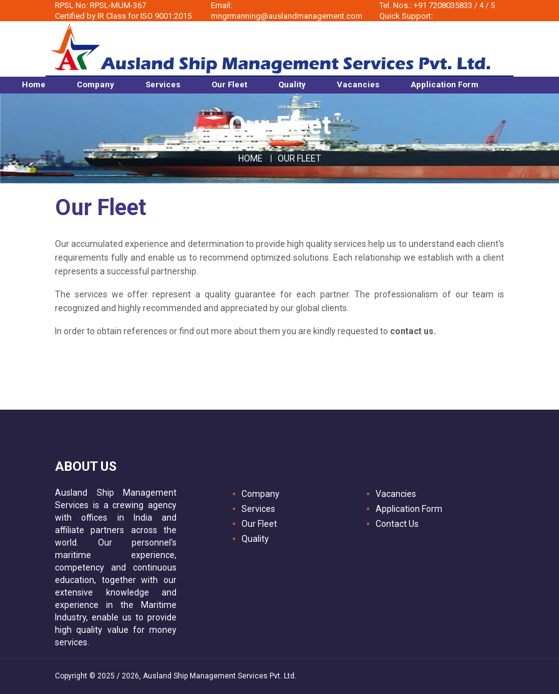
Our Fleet (259, 524)
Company (260, 494)
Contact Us (397, 524)
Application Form (409, 509)
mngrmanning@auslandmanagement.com (286, 16)
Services (258, 509)
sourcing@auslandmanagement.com (433, 26)
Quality (255, 539)
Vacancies (396, 494)
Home (250, 158)
